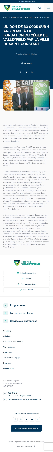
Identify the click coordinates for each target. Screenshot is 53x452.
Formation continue (21, 313)
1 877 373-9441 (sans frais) (19, 396)
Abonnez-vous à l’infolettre (26, 428)
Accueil (5, 17)
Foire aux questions (26, 284)
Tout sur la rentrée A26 (26, 2)
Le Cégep (7, 331)
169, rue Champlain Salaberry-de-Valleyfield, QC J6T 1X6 (13, 383)
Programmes (17, 305)
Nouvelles (7, 363)
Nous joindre (26, 290)
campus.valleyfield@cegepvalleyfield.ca (24, 399)
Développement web (26, 446)
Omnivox (26, 278)
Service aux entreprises (23, 320)
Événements (8, 368)
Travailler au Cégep (11, 358)
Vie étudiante (9, 347)
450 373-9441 (14, 393)
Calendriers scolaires (26, 273)
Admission (7, 336)
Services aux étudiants (12, 342)
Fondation (7, 352)
